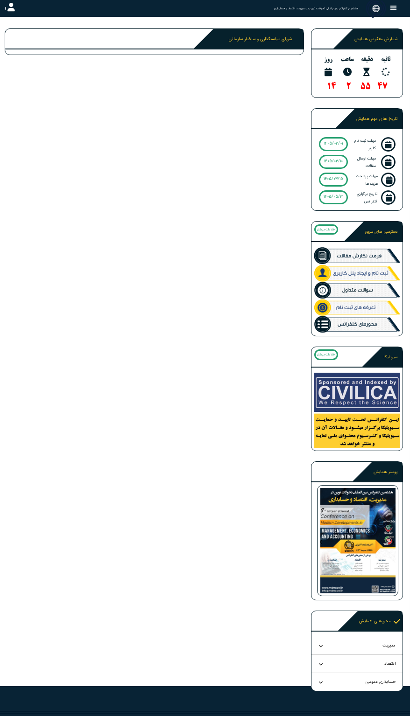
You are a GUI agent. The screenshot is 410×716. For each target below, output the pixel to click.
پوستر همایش (385, 472)
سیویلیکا (390, 357)
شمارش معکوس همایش (375, 39)
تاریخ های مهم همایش (376, 119)
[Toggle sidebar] (393, 8)
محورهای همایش (379, 621)
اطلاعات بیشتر (326, 229)
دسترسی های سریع (381, 232)
